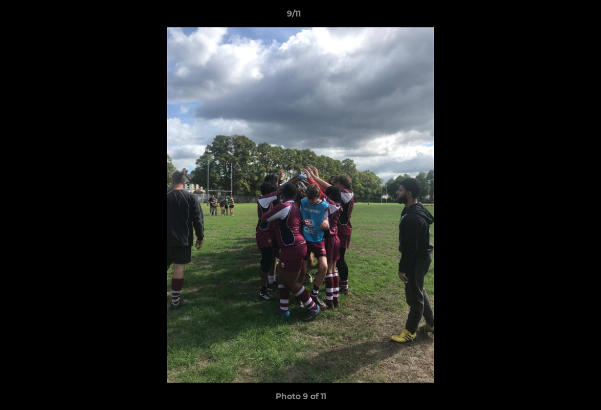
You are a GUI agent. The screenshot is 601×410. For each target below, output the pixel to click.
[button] (553, 16)
